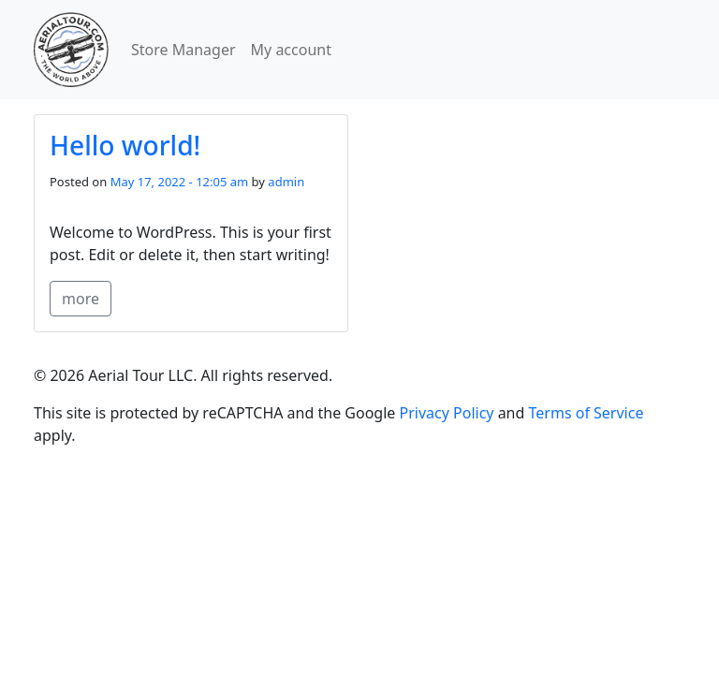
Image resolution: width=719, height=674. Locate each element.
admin (286, 181)
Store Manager (183, 49)
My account (291, 49)
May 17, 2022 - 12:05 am (179, 181)
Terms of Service (586, 413)
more (80, 298)
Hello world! (125, 145)
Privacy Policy (447, 413)
